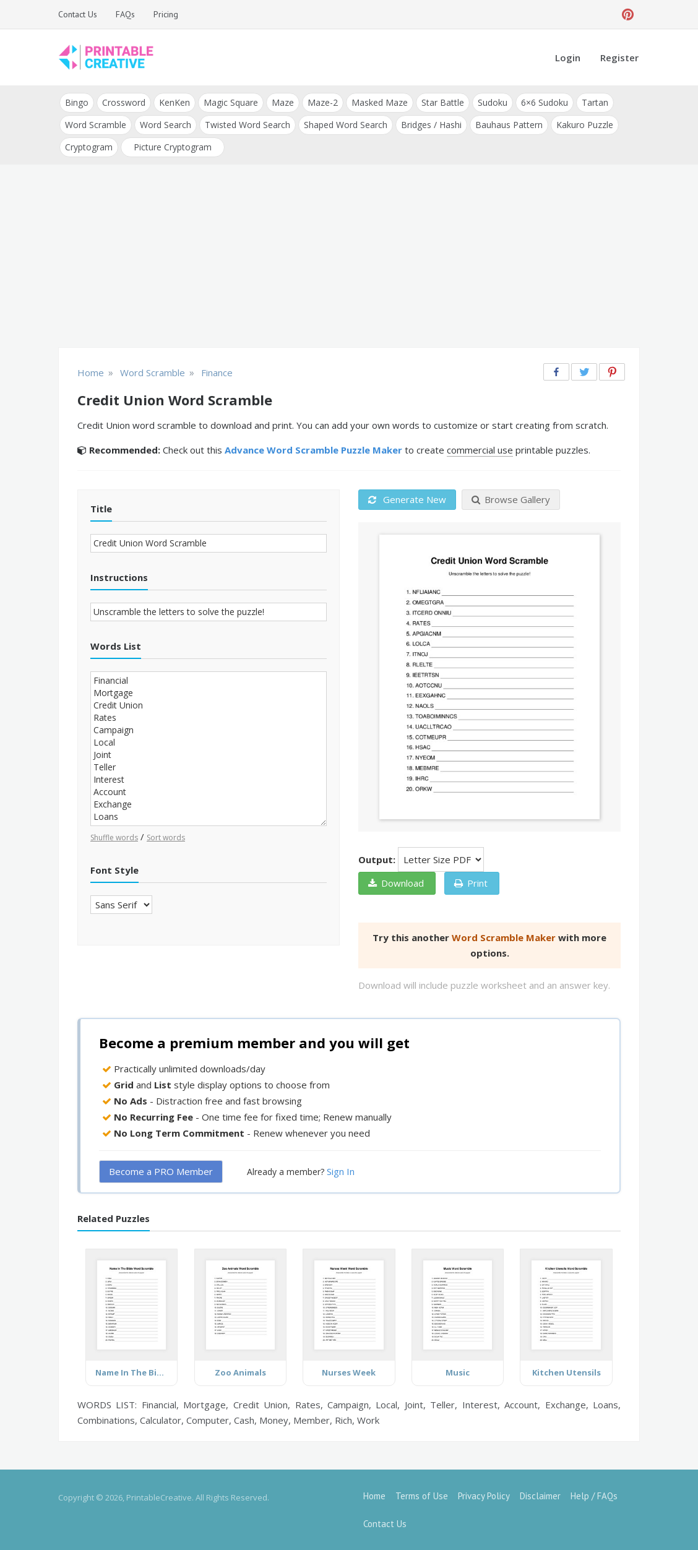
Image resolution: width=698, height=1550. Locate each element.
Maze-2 (323, 102)
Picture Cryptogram (173, 147)
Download (396, 883)
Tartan (595, 102)
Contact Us (77, 14)
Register (619, 57)
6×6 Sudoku (544, 102)
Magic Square (231, 102)
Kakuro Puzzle (584, 125)
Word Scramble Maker (504, 937)
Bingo (76, 102)
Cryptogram (89, 147)
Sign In (341, 1171)
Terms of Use (421, 1496)
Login (567, 57)
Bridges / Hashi (431, 125)
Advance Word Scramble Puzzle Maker (313, 450)
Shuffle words (114, 837)
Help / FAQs (594, 1496)
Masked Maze (379, 102)
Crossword (123, 102)
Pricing (165, 14)
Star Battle (442, 102)
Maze (283, 102)
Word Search (165, 125)
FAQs (125, 14)
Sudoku (492, 102)
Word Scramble (95, 125)
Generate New (407, 499)
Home (374, 1496)
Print (471, 883)
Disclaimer (540, 1496)
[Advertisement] (349, 257)
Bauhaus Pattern (509, 125)
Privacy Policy (484, 1496)
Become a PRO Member (161, 1171)
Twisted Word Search (247, 125)
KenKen (174, 102)
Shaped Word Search (345, 125)
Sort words (166, 837)
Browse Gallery (511, 499)
